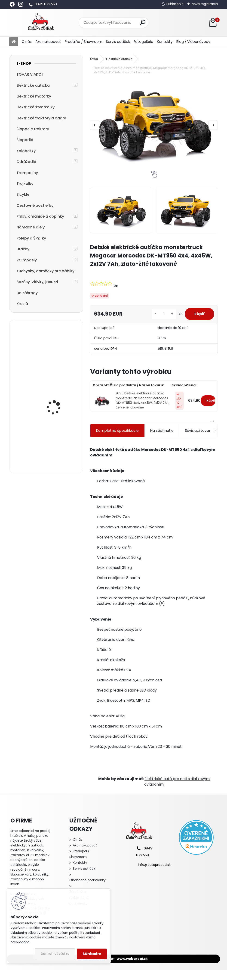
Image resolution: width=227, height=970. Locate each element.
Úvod (94, 59)
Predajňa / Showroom (83, 41)
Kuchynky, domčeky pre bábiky (45, 271)
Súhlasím (92, 953)
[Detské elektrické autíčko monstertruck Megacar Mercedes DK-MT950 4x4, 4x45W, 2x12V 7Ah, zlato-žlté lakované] (154, 125)
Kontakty (165, 41)
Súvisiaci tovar (202, 430)
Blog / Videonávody (193, 41)
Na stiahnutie (162, 430)
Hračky (22, 249)
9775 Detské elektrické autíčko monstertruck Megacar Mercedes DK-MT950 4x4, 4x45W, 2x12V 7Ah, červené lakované (142, 400)
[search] (142, 22)
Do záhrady (27, 293)
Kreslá (22, 303)
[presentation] (94, 125)
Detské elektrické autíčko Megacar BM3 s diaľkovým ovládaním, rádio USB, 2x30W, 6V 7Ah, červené (58, 351)
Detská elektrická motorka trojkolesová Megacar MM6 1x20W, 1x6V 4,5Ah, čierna (57, 397)
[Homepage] (13, 42)
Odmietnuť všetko (54, 954)
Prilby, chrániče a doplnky (40, 216)
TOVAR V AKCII (29, 74)
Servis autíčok (118, 41)
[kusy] (164, 314)
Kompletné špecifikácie (117, 430)
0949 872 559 (46, 4)
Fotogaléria (143, 41)
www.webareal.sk (132, 958)
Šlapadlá (24, 139)
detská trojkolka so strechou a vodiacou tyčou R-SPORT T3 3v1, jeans (57, 446)
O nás (27, 41)
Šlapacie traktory (32, 129)
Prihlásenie (175, 4)
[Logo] (41, 22)
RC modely (26, 260)
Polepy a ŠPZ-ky (31, 238)
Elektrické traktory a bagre (41, 118)
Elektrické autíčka (33, 85)
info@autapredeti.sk (154, 864)
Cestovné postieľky (34, 205)
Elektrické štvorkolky (35, 107)
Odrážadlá (26, 161)
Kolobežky (26, 151)
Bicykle (22, 194)
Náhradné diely (30, 227)
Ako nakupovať (48, 41)
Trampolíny (27, 172)
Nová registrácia (205, 4)
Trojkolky (24, 183)
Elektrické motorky (33, 96)
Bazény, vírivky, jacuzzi (37, 281)
